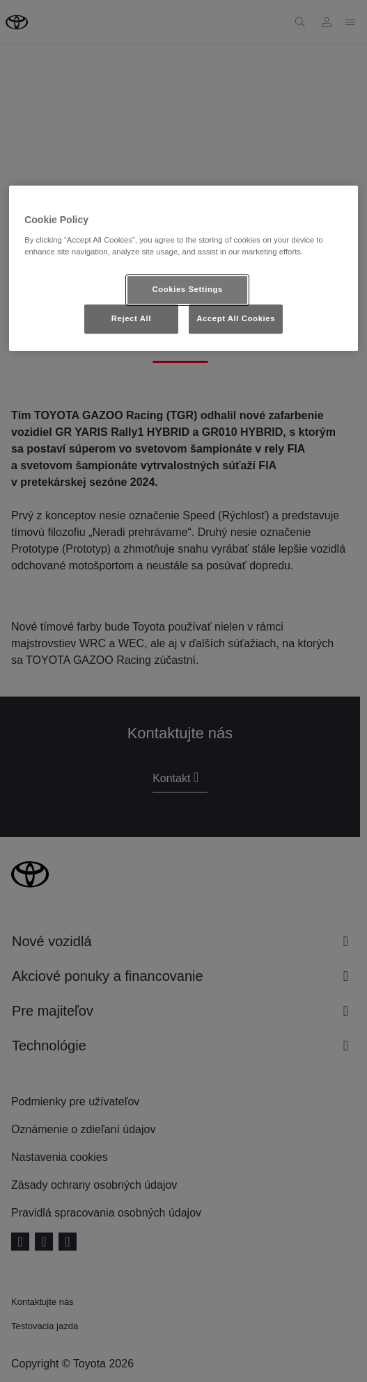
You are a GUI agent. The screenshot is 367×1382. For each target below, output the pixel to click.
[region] (183, 268)
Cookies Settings (187, 289)
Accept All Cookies (235, 318)
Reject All (131, 318)
